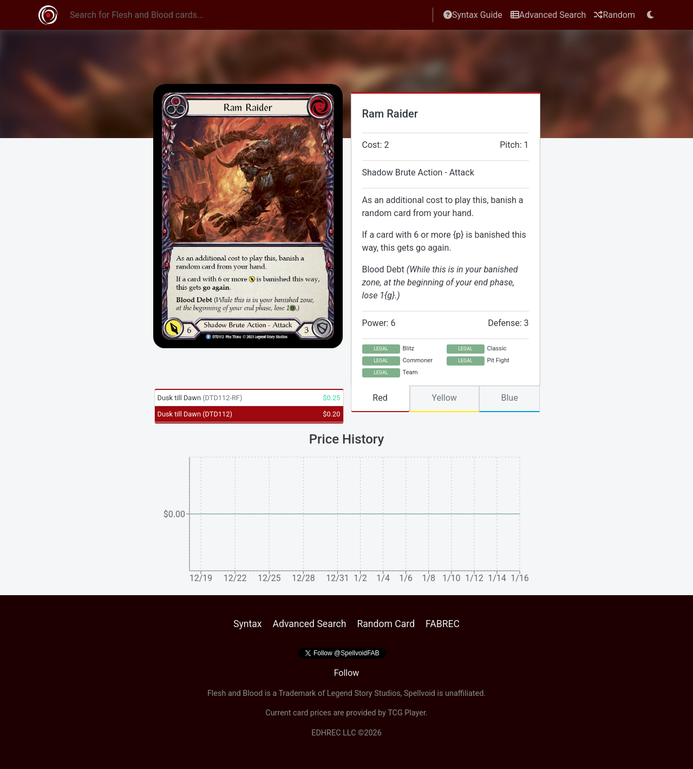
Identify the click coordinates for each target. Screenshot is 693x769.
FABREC (443, 623)
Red (379, 398)
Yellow (444, 398)
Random (614, 15)
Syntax (247, 623)
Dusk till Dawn (200, 398)
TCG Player (407, 713)
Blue (509, 398)
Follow (346, 673)
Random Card (386, 623)
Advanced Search (548, 15)
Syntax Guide (472, 15)
